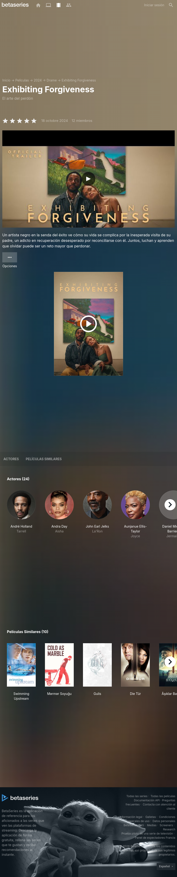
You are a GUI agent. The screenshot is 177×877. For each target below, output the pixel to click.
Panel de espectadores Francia (155, 837)
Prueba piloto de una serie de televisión (147, 833)
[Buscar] (171, 5)
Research (169, 829)
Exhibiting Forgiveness (79, 80)
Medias (151, 825)
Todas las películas (162, 796)
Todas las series (136, 796)
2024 (38, 80)
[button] (21, 516)
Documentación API (147, 800)
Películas (22, 80)
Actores (11, 459)
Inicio (6, 80)
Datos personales (164, 821)
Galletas (150, 817)
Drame (52, 80)
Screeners (166, 825)
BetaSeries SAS (134, 825)
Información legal (131, 817)
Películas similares (44, 459)
